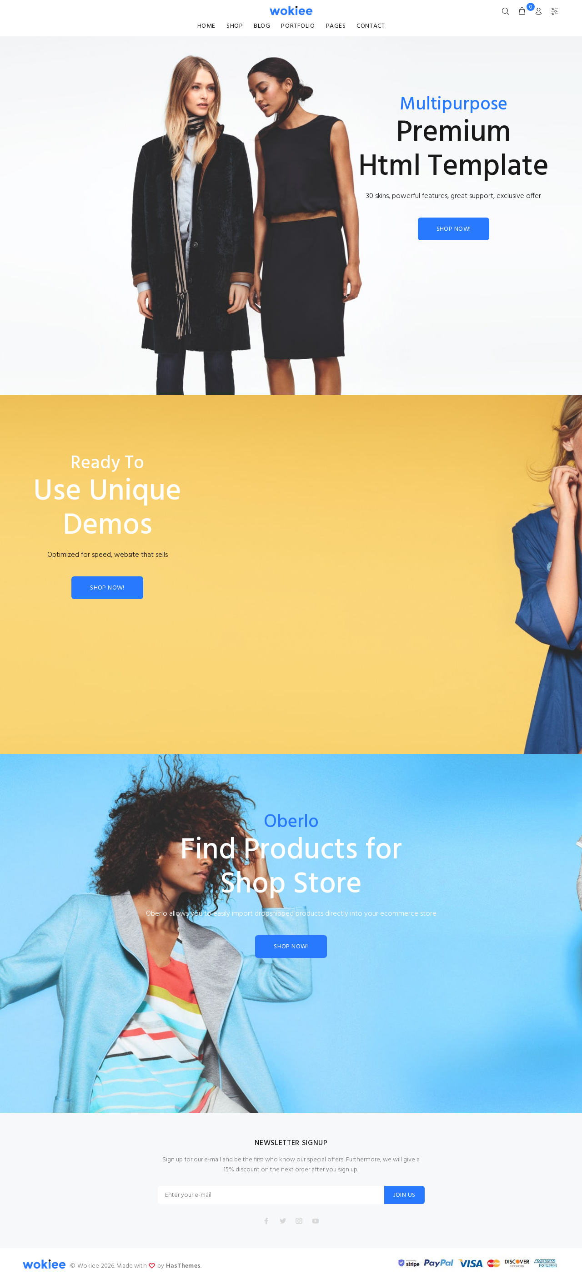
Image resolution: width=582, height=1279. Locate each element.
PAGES (336, 26)
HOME (206, 26)
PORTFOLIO (298, 26)
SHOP (234, 26)
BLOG (262, 26)
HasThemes (183, 1266)
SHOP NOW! (453, 229)
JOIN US (404, 1195)
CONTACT (370, 26)
